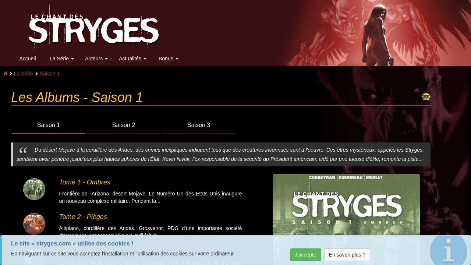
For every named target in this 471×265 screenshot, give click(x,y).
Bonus (168, 58)
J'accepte (305, 255)
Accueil (27, 58)
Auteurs (96, 58)
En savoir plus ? (347, 255)
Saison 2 (123, 125)
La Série (62, 58)
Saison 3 (198, 125)
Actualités (132, 58)
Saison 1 (50, 74)
